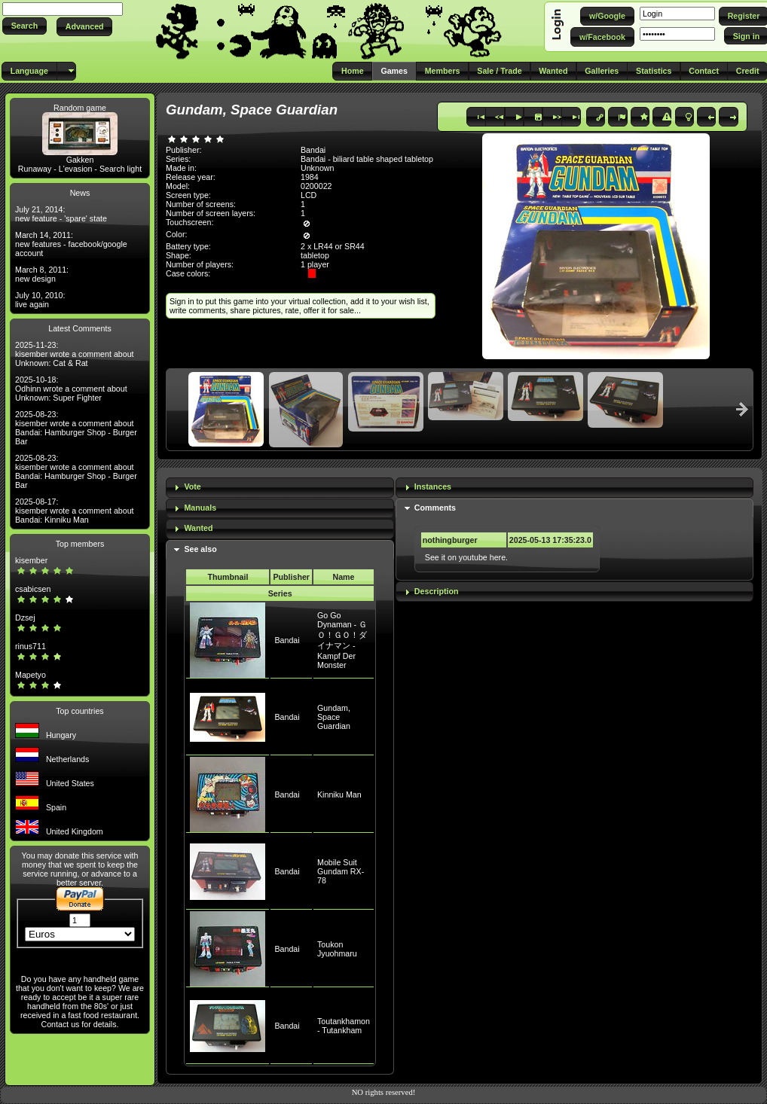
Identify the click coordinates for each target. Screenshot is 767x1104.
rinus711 (30, 646)
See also (200, 549)
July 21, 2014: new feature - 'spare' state (61, 214)
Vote (192, 486)
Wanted (198, 527)
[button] (24, 26)
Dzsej (25, 617)
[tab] (280, 487)
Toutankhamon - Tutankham (343, 1026)
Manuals (200, 507)
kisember (31, 560)
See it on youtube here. (466, 557)
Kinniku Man (339, 794)
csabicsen (32, 588)
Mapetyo (30, 674)
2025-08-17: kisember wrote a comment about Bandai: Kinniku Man (74, 510)
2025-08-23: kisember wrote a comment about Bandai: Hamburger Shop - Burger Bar (76, 428)
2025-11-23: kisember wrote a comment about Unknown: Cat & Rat (74, 353)
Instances (432, 486)
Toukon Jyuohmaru (337, 949)
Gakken (80, 159)
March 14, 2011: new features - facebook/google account (71, 244)
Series (280, 593)
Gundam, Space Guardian (333, 716)
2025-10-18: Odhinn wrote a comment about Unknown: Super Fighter (71, 388)
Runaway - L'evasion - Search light (80, 168)
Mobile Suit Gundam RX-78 (340, 871)
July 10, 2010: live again (40, 300)
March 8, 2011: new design (42, 274)
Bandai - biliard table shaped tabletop (367, 158)
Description (436, 591)
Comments (435, 507)
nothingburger (450, 539)
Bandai (286, 640)
